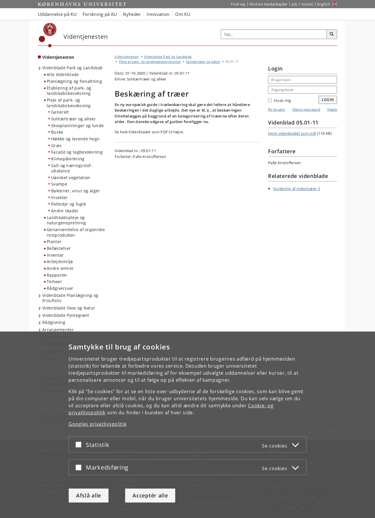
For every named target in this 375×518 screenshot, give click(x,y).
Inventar (55, 255)
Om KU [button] (182, 14)
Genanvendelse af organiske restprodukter (76, 232)
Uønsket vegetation (70, 177)
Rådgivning (53, 322)
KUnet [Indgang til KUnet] (307, 4)
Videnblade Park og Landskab (72, 67)
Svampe (59, 184)
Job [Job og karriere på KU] (294, 4)
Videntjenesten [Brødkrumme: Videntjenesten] (127, 56)
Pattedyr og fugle (68, 204)
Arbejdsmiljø (60, 261)
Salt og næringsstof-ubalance (71, 168)
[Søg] (332, 34)
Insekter (59, 197)
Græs (56, 145)
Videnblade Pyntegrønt (65, 315)
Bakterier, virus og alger (75, 191)
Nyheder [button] (132, 14)
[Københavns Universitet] (48, 35)
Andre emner (60, 268)
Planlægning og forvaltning (74, 81)
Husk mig (279, 100)
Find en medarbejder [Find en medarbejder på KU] (269, 4)
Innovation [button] (158, 14)
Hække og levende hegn (75, 139)
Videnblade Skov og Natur (68, 308)
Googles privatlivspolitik (97, 424)
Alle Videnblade (63, 74)
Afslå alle (88, 495)
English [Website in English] (323, 4)
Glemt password (306, 109)
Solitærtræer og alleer (73, 119)
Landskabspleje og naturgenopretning (66, 220)
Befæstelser (59, 248)
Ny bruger (276, 109)
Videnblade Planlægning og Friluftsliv (70, 298)
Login (328, 99)
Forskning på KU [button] (100, 14)
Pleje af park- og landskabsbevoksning (69, 102)
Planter (54, 241)
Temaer (54, 281)
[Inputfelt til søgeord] (274, 34)
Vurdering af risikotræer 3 (296, 188)
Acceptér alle (150, 495)
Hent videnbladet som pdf (292, 133)
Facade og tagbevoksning (77, 152)
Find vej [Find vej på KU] (238, 4)
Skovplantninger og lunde (77, 125)
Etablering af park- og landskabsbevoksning (69, 90)
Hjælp (332, 109)
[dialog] (187, 425)
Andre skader (65, 210)
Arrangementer (58, 329)
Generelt (60, 112)
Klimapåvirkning (68, 159)
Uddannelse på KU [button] (57, 14)
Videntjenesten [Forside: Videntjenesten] (58, 57)
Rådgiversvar (60, 288)
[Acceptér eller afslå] (80, 444)
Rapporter (57, 275)
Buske (57, 132)
